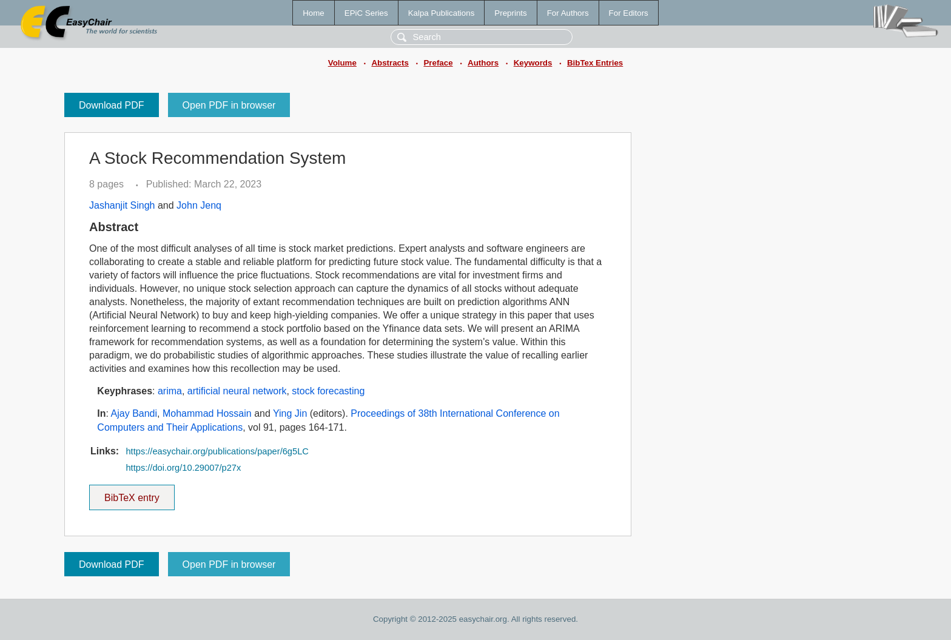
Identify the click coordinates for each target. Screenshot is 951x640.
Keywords (533, 62)
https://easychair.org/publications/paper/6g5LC (217, 451)
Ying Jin (290, 413)
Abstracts (389, 62)
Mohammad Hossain (207, 413)
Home (313, 13)
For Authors (568, 13)
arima (170, 391)
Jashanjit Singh (122, 205)
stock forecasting (328, 391)
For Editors (628, 13)
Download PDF (111, 105)
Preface (437, 62)
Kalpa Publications (441, 13)
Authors (483, 62)
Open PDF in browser (229, 105)
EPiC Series (366, 13)
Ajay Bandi (134, 413)
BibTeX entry (131, 494)
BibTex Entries (595, 62)
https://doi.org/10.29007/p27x (183, 468)
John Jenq (198, 205)
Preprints (510, 13)
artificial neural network (237, 391)
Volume (342, 62)
